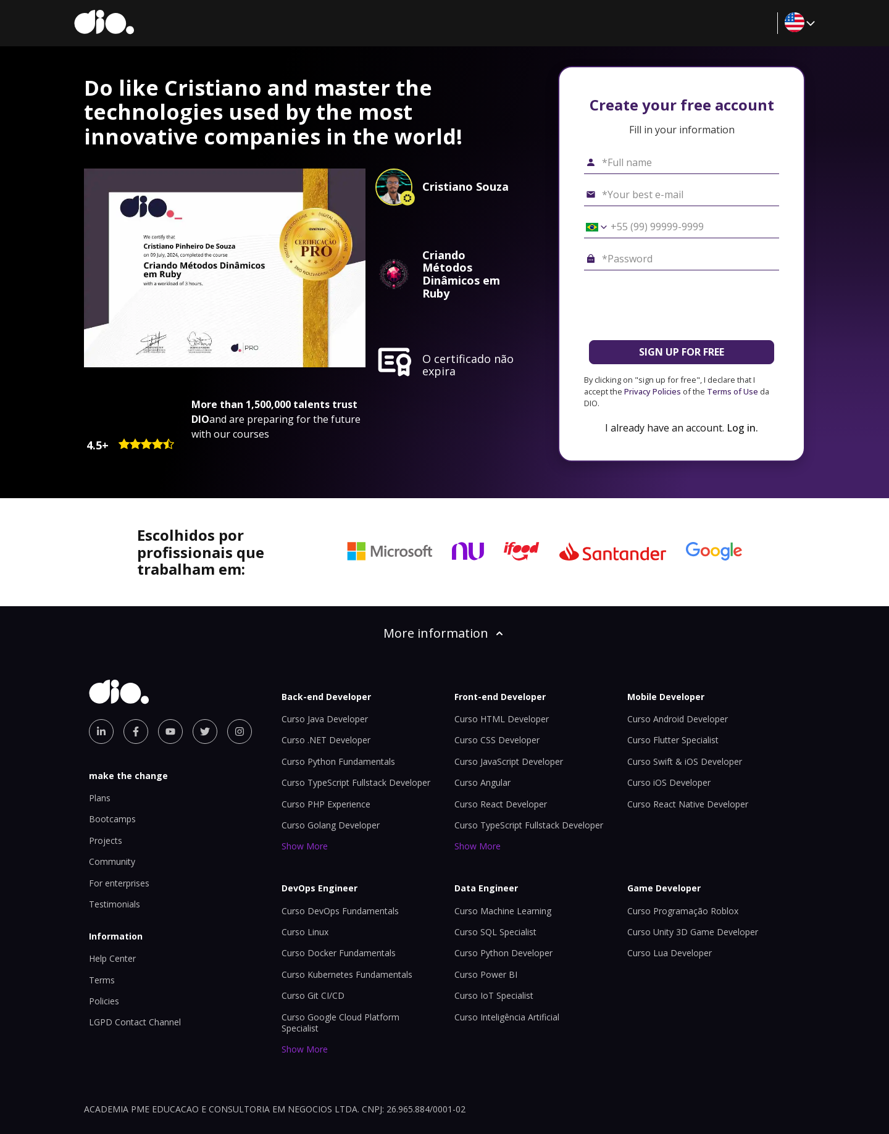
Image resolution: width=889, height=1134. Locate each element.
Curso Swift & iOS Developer (684, 761)
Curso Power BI (485, 974)
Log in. (742, 428)
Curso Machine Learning (502, 911)
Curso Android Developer (677, 719)
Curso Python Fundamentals (338, 761)
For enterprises (119, 883)
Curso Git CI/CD (313, 995)
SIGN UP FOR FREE (681, 352)
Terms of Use (732, 391)
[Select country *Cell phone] (592, 227)
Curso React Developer (500, 804)
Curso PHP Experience (326, 804)
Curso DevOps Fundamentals (340, 911)
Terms (102, 980)
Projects (105, 840)
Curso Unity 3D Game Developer (692, 932)
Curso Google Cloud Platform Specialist (340, 1022)
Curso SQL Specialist (495, 932)
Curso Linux (305, 932)
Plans (100, 798)
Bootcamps (112, 819)
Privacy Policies (652, 391)
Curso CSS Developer (497, 740)
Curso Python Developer (503, 953)
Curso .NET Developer (326, 740)
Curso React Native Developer (687, 804)
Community (112, 861)
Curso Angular (482, 782)
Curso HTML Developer (501, 719)
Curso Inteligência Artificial (506, 1017)
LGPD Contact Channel (135, 1022)
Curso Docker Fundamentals (339, 953)
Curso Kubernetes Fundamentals (347, 974)
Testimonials (114, 904)
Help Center (112, 958)
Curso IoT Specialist (493, 995)
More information (444, 633)
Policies (104, 1001)
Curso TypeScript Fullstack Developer (356, 782)
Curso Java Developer (325, 719)
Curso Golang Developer (331, 825)
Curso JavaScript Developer (508, 761)
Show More (305, 846)
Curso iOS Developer (669, 782)
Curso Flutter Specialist (673, 740)
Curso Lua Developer (669, 953)
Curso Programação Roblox (682, 911)
